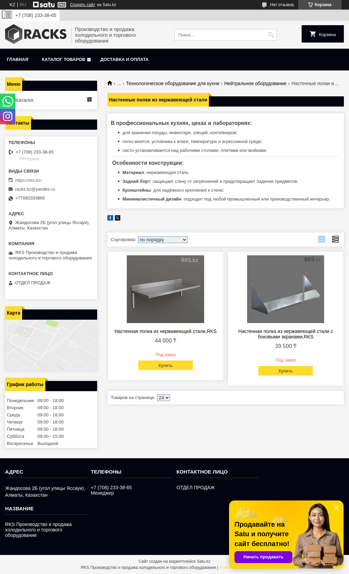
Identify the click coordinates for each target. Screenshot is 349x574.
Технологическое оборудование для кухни (172, 83)
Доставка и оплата (124, 59)
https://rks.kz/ (28, 180)
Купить (165, 365)
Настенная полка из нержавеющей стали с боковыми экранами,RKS (285, 334)
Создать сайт (82, 4)
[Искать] (271, 35)
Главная (17, 59)
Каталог (24, 100)
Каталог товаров (63, 59)
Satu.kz (203, 561)
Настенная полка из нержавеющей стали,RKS (166, 331)
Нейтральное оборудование (255, 83)
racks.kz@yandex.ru (35, 189)
